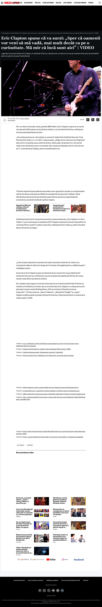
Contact (85, 580)
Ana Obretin (11, 120)
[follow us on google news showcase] (37, 559)
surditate (30, 445)
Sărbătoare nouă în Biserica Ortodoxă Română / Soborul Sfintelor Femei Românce (60, 500)
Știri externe (48, 3)
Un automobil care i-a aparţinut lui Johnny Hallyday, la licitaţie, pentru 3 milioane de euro (51, 391)
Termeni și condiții (52, 580)
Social (58, 3)
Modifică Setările (51, 585)
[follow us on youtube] (51, 559)
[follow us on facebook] (79, 560)
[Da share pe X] (92, 119)
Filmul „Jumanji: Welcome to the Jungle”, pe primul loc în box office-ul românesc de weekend (53, 437)
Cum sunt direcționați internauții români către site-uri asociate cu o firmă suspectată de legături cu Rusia (24, 511)
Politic (38, 3)
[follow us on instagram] (65, 559)
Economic (28, 3)
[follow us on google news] (23, 559)
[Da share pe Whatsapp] (97, 119)
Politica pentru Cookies (35, 580)
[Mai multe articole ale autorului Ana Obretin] (5, 120)
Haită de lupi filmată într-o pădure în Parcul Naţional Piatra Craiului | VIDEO (47, 349)
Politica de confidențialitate (70, 580)
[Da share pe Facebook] (87, 119)
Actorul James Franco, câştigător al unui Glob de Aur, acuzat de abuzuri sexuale (48, 355)
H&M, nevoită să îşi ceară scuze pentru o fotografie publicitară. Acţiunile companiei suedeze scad (54, 394)
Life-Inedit (67, 3)
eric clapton (20, 445)
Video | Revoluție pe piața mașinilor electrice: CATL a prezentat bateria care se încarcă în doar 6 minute (24, 550)
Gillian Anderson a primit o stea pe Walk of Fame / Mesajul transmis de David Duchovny (50, 387)
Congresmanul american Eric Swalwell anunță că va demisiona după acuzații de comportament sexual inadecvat (61, 207)
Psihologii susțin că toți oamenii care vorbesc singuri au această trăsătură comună (60, 537)
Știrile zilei (17, 3)
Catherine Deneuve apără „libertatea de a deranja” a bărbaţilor (43, 352)
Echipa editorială (19, 580)
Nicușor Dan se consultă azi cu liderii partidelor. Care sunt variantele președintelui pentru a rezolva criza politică (61, 511)
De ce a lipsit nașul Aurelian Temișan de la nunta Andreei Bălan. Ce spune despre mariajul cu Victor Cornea (24, 524)
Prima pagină (5, 33)
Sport (90, 3)
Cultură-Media (80, 3)
